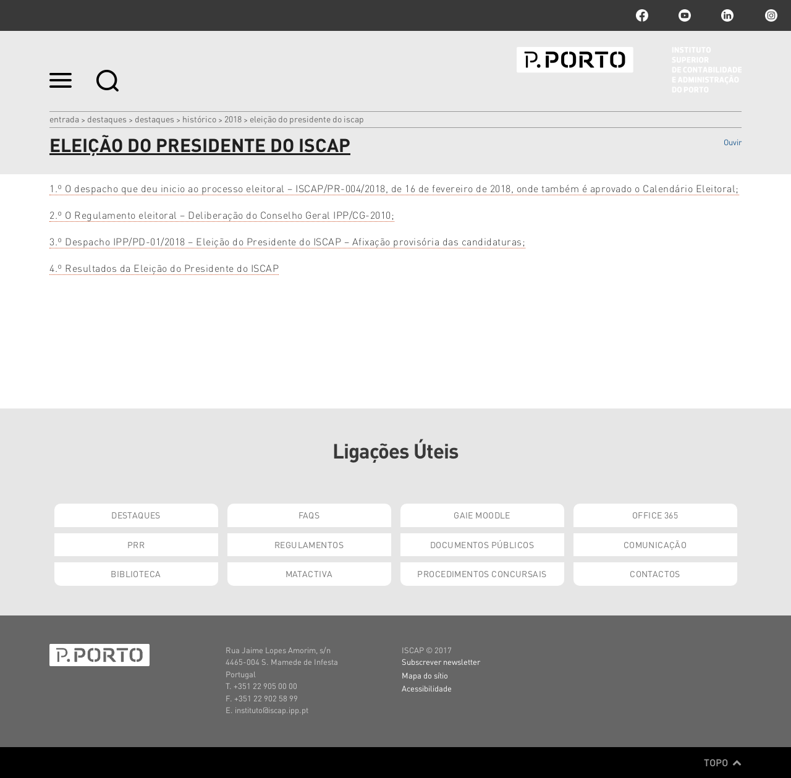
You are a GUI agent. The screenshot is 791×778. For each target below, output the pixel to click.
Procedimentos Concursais (481, 573)
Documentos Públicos (482, 544)
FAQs (309, 514)
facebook (642, 15)
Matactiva (309, 573)
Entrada (64, 118)
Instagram (770, 15)
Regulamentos (309, 544)
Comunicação (655, 544)
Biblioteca (136, 573)
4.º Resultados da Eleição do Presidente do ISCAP (164, 267)
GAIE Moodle (482, 514)
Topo (723, 762)
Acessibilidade (427, 688)
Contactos (655, 573)
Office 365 (655, 514)
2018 (233, 118)
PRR (136, 544)
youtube (685, 15)
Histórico (199, 118)
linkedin (727, 15)
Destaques (107, 118)
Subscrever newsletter (441, 661)
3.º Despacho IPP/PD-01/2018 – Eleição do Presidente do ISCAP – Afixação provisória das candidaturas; (287, 241)
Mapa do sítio (425, 675)
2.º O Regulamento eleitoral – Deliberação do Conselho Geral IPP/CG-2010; (221, 214)
